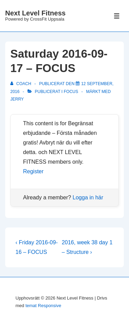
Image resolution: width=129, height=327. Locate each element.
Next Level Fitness (35, 13)
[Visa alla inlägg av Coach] (21, 83)
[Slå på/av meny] (117, 16)
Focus (71, 91)
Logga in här (88, 197)
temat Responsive (43, 305)
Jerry (17, 99)
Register (33, 171)
